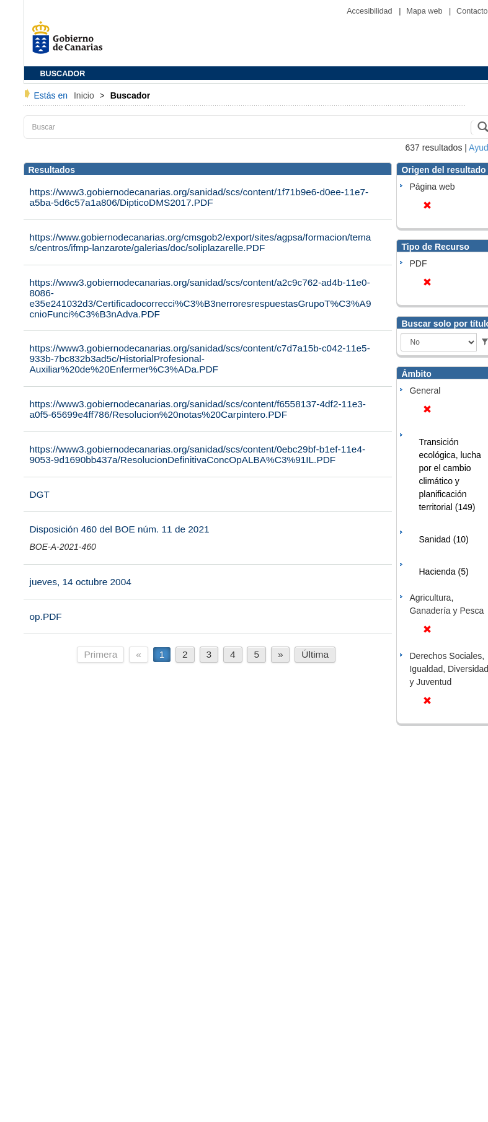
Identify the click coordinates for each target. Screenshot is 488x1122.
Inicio (85, 95)
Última (315, 654)
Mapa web (425, 11)
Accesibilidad (370, 11)
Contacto (471, 11)
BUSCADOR (63, 73)
